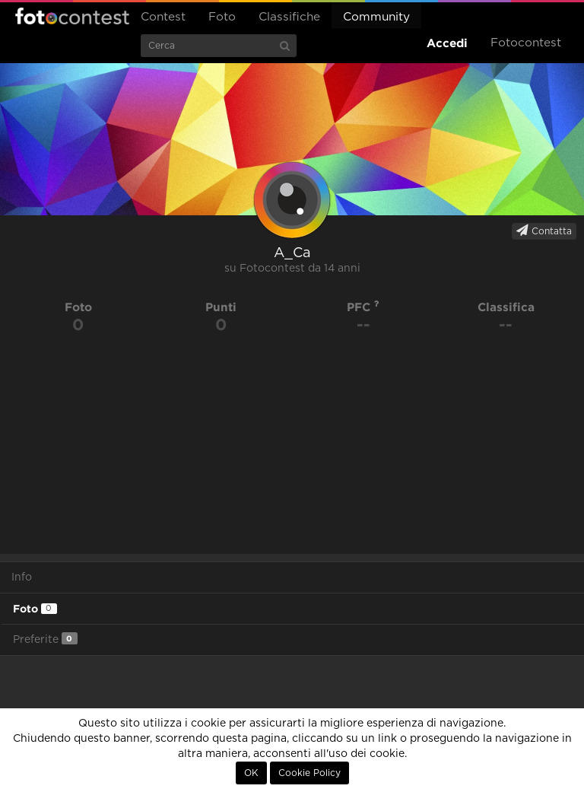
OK (251, 773)
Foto (222, 17)
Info (21, 577)
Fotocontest (72, 16)
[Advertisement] (292, 447)
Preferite (45, 638)
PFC (363, 307)
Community (376, 17)
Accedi (447, 43)
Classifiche (289, 17)
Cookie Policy (309, 773)
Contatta (544, 230)
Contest (163, 17)
